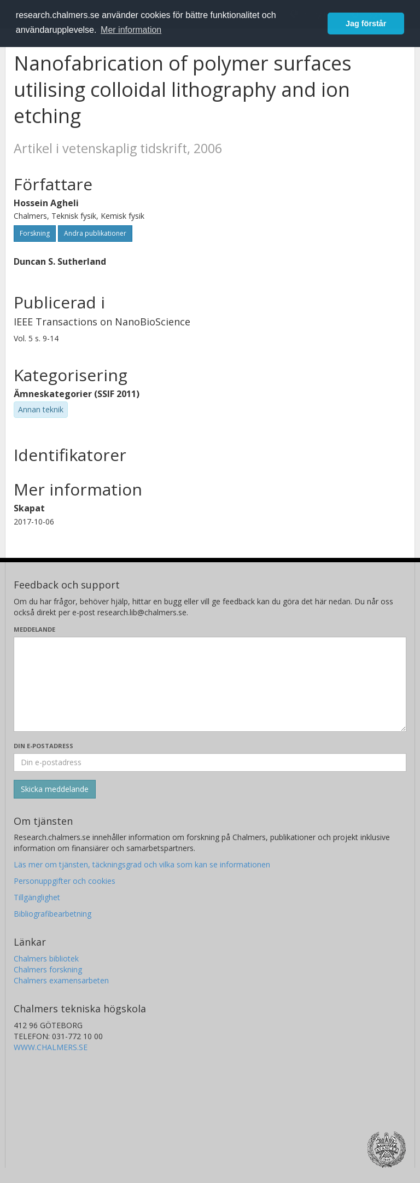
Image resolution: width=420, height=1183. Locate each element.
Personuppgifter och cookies (64, 881)
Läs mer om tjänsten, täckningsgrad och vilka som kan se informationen (142, 864)
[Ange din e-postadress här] (210, 762)
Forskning (35, 233)
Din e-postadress (43, 746)
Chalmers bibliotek (46, 958)
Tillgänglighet (37, 897)
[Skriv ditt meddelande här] (210, 684)
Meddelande (34, 629)
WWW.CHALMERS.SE (51, 1047)
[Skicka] (55, 789)
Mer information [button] (131, 29)
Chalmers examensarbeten (61, 980)
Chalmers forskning (48, 969)
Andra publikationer (95, 233)
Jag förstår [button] (366, 23)
